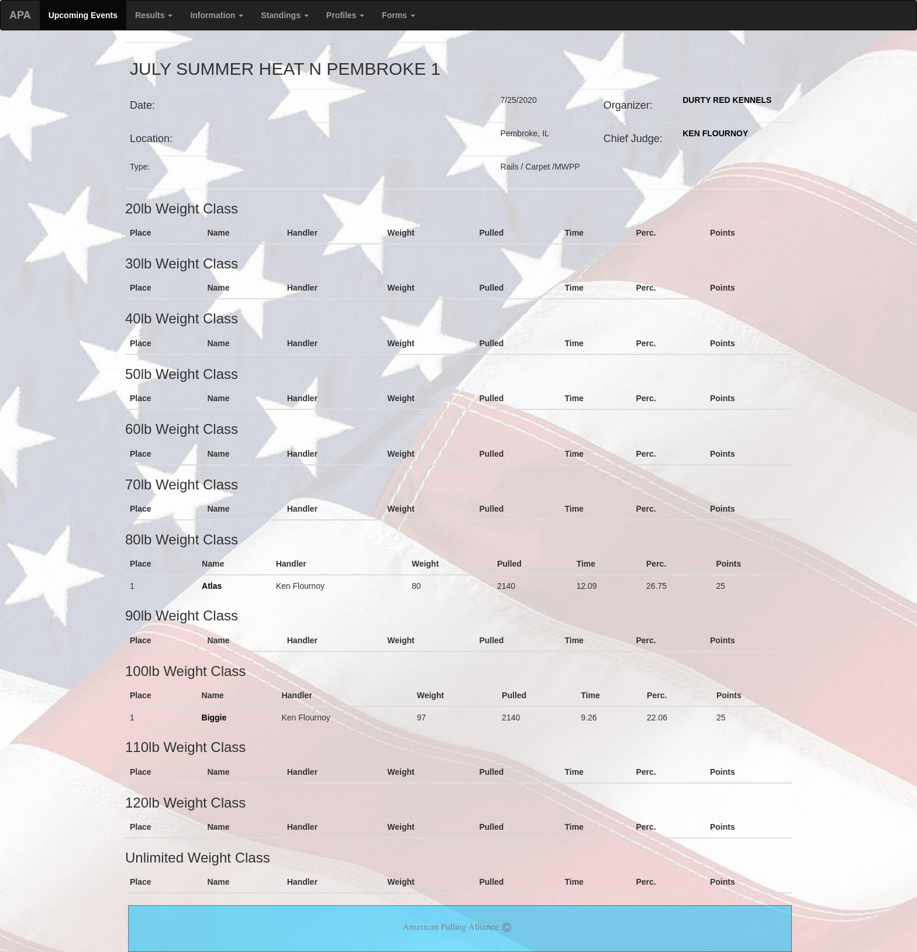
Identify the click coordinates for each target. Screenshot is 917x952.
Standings (285, 15)
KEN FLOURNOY (715, 133)
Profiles (345, 15)
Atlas (212, 586)
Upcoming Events (83, 15)
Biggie (214, 717)
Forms (398, 15)
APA (20, 15)
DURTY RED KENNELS (726, 100)
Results (154, 15)
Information (216, 15)
